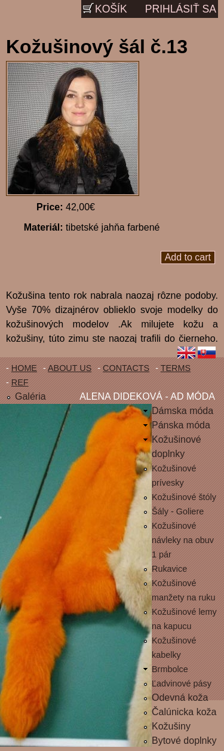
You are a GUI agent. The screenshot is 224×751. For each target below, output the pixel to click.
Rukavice (169, 569)
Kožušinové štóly (184, 497)
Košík (111, 9)
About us (69, 368)
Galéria (30, 396)
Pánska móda (181, 425)
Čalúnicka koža (184, 712)
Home (24, 368)
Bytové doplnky (184, 740)
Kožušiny (171, 726)
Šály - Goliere (178, 511)
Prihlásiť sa (180, 9)
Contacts (126, 368)
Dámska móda (182, 411)
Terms (176, 368)
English (186, 354)
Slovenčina (209, 354)
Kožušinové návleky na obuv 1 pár (183, 540)
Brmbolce (170, 669)
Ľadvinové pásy (181, 683)
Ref (20, 382)
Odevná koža (180, 697)
